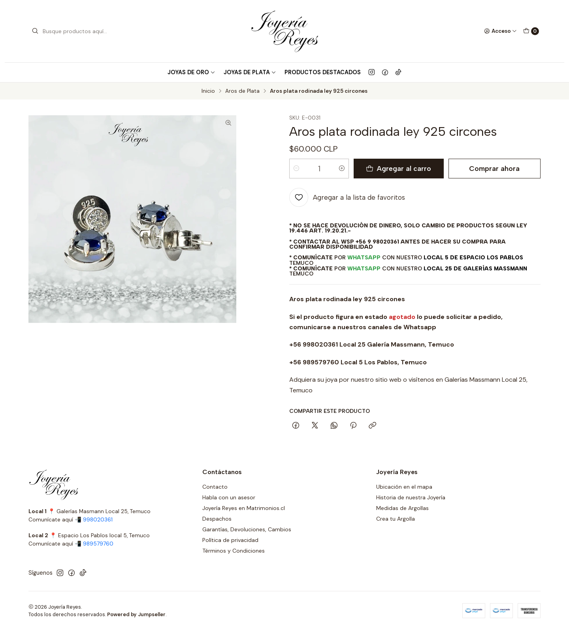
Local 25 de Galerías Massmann (475, 268)
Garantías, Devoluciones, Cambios (246, 529)
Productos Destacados (322, 72)
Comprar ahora (494, 168)
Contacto (215, 486)
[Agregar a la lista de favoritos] (347, 197)
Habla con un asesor (228, 497)
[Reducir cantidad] (296, 168)
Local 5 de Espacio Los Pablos (473, 257)
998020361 (98, 519)
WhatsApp (364, 257)
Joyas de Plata (250, 72)
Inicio (208, 91)
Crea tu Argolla (395, 518)
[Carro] (531, 31)
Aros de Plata (242, 91)
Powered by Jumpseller (136, 614)
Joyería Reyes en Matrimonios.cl (243, 508)
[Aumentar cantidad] (342, 168)
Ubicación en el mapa (404, 486)
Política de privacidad (230, 540)
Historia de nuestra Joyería (410, 497)
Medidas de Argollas (402, 508)
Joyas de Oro (191, 72)
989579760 (98, 543)
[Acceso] (500, 31)
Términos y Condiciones (233, 550)
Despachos (217, 518)
